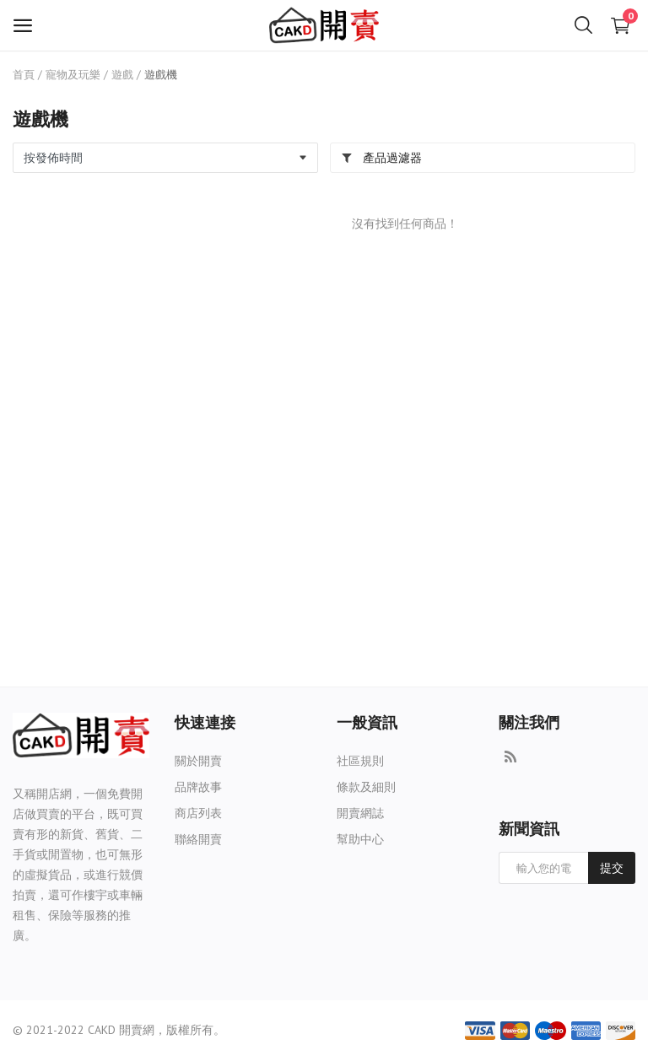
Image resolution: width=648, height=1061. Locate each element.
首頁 (24, 74)
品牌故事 (198, 786)
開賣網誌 (360, 813)
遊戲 (122, 74)
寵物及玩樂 (73, 74)
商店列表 (198, 813)
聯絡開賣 (198, 839)
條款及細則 (366, 786)
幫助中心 (360, 839)
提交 (612, 867)
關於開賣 (198, 760)
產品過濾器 (381, 157)
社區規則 (360, 760)
